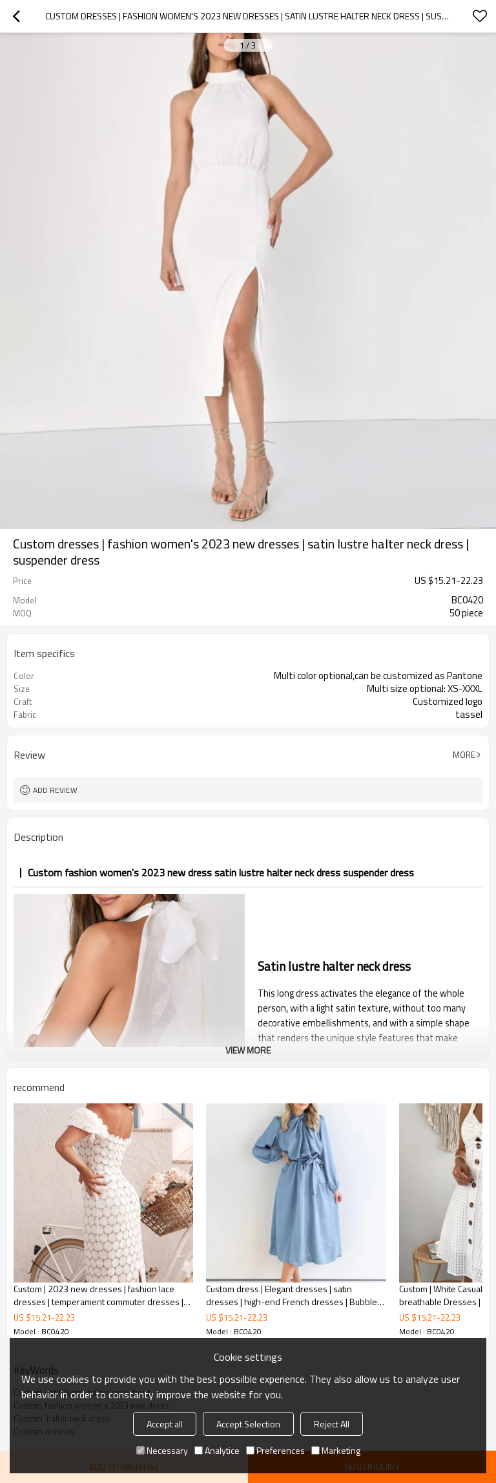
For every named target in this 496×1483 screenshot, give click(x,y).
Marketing (335, 1450)
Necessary (162, 1450)
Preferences (275, 1450)
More (464, 754)
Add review (55, 790)
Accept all (165, 1424)
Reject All (331, 1424)
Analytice (217, 1450)
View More (248, 1050)
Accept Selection (248, 1424)
